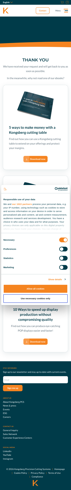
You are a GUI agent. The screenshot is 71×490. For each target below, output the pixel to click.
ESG (5, 413)
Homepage (59, 469)
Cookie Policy (20, 472)
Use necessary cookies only (35, 298)
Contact (42, 10)
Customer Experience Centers (17, 437)
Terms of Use (54, 472)
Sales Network (10, 434)
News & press (9, 405)
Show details (55, 279)
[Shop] (61, 2)
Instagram (8, 458)
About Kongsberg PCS (13, 401)
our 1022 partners (22, 204)
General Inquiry (10, 430)
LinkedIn (7, 451)
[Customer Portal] (67, 2)
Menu (58, 10)
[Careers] (58, 2)
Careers (7, 416)
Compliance (37, 476)
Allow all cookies (35, 288)
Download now (37, 159)
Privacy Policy (37, 472)
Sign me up (12, 388)
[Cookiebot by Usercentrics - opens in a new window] (55, 189)
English (8, 2)
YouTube (7, 455)
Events (6, 409)
